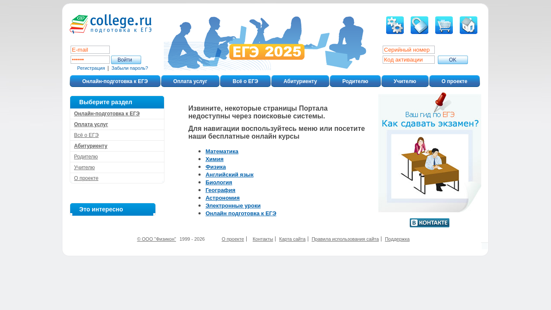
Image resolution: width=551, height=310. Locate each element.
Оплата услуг (190, 81)
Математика (221, 151)
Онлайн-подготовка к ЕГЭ (115, 81)
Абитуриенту (300, 81)
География (220, 190)
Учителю (405, 81)
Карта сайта (292, 239)
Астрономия (222, 198)
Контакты (263, 239)
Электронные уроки (232, 205)
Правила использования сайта (345, 239)
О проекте (454, 81)
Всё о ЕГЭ (245, 81)
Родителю (355, 81)
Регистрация (91, 68)
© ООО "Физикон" (156, 239)
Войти (125, 60)
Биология (218, 182)
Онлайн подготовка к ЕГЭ (240, 213)
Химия (214, 159)
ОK (452, 60)
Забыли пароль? (129, 68)
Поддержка (397, 239)
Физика (215, 167)
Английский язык (229, 174)
